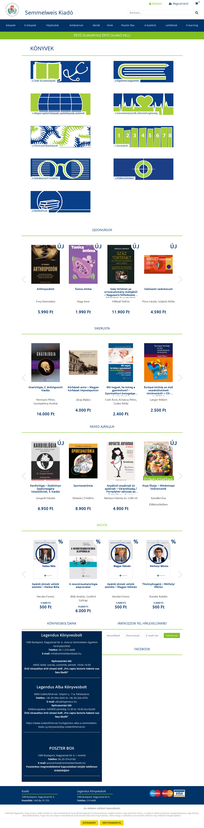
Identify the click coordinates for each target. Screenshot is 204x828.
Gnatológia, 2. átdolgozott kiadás (46, 389)
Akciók (96, 25)
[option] (45, 277)
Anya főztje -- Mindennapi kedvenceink (158, 487)
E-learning (192, 25)
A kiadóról (150, 25)
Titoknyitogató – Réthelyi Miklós (158, 585)
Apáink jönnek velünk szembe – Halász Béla (45, 585)
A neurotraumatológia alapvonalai (83, 585)
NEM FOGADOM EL (111, 822)
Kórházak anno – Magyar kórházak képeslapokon (83, 389)
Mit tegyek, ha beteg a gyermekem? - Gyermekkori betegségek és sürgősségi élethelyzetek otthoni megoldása (121, 395)
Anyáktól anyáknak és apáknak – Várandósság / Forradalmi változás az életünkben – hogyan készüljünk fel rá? (121, 491)
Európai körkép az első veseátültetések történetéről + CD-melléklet (158, 392)
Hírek (110, 25)
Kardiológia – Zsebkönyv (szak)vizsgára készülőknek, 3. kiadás (45, 488)
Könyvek (10, 25)
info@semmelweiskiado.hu (66, 653)
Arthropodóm (45, 288)
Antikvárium (76, 25)
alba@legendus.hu (66, 701)
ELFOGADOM (89, 822)
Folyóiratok (52, 25)
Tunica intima (83, 288)
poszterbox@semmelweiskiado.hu (66, 763)
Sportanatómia (83, 485)
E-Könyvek (30, 25)
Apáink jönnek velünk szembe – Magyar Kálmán (121, 585)
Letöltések (171, 25)
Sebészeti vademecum (158, 288)
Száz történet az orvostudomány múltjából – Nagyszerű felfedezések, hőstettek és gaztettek (120, 293)
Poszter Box (127, 25)
